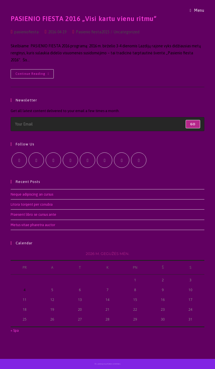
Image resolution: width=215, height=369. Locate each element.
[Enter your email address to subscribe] (107, 124)
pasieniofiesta (26, 32)
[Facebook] (36, 160)
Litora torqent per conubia (32, 204)
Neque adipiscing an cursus (32, 194)
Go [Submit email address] (192, 124)
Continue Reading (34, 75)
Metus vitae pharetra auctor (33, 225)
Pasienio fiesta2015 (92, 32)
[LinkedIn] (70, 160)
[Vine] (104, 160)
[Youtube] (121, 160)
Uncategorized (126, 32)
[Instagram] (53, 160)
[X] (19, 160)
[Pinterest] (87, 160)
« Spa (15, 330)
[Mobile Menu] (197, 10)
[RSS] (138, 160)
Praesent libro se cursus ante (33, 214)
